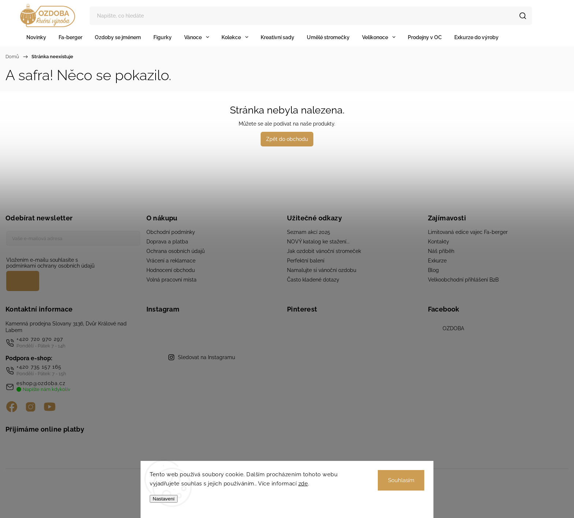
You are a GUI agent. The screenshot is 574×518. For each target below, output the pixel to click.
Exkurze (437, 261)
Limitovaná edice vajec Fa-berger (468, 232)
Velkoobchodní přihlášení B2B (463, 280)
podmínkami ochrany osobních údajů (50, 266)
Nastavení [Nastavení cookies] (164, 499)
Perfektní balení (305, 261)
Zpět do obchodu (287, 139)
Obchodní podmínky (170, 232)
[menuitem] (36, 37)
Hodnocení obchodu (170, 270)
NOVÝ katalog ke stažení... (318, 242)
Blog (433, 270)
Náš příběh (441, 251)
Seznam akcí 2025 (308, 232)
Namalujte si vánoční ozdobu (321, 270)
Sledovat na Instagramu (206, 357)
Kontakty (438, 242)
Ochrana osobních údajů (175, 251)
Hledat (525, 16)
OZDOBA (453, 328)
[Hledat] (312, 16)
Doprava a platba (167, 242)
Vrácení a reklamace (170, 261)
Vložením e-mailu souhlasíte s (69, 263)
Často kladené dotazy (313, 280)
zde (303, 483)
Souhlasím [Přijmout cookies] (401, 480)
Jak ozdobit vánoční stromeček (324, 251)
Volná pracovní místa (171, 280)
